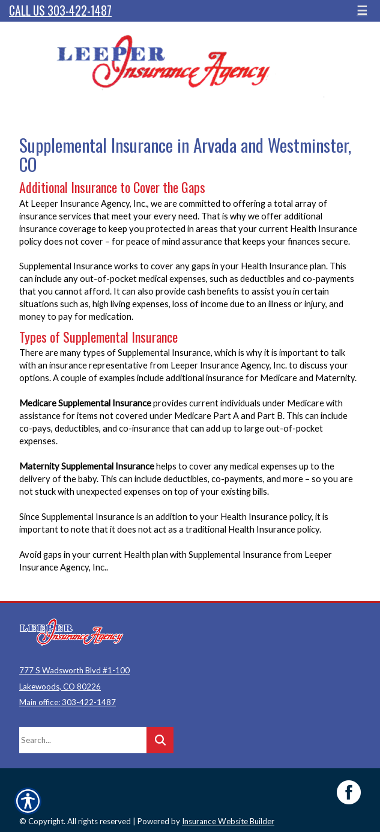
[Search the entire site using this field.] (82, 740)
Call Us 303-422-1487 (60, 10)
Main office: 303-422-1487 (67, 702)
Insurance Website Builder (228, 821)
